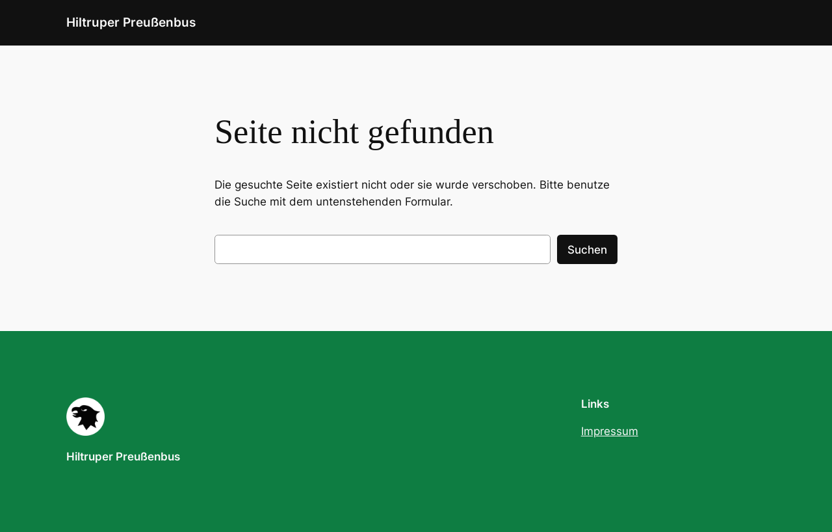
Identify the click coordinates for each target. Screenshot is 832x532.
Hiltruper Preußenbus (131, 22)
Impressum (609, 431)
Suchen (587, 249)
